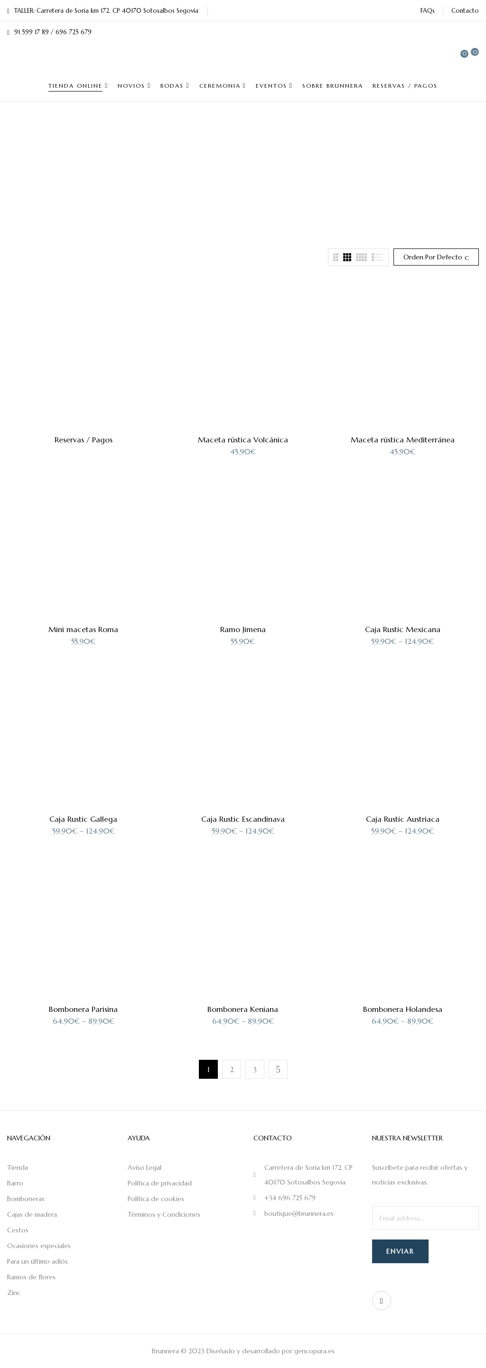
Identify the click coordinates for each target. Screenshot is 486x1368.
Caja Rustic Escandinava (243, 819)
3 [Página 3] (255, 1069)
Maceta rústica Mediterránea (403, 439)
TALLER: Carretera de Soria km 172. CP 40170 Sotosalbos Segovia (102, 11)
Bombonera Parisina (83, 1009)
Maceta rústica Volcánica (243, 439)
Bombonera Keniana (242, 1009)
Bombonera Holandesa (402, 1009)
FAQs (428, 11)
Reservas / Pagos (83, 439)
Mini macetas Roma (83, 629)
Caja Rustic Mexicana (402, 629)
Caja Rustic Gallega (83, 819)
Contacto (465, 11)
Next (278, 1069)
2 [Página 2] (232, 1069)
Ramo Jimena (243, 629)
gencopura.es (314, 1351)
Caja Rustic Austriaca (402, 819)
